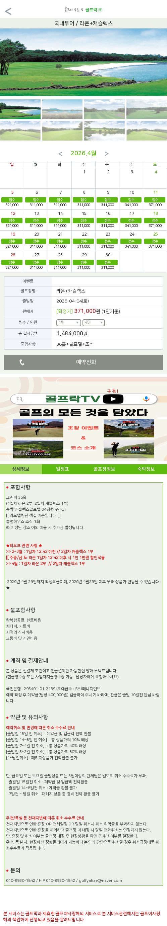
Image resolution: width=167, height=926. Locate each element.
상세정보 (21, 469)
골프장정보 (104, 469)
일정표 (62, 469)
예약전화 (86, 362)
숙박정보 (146, 469)
